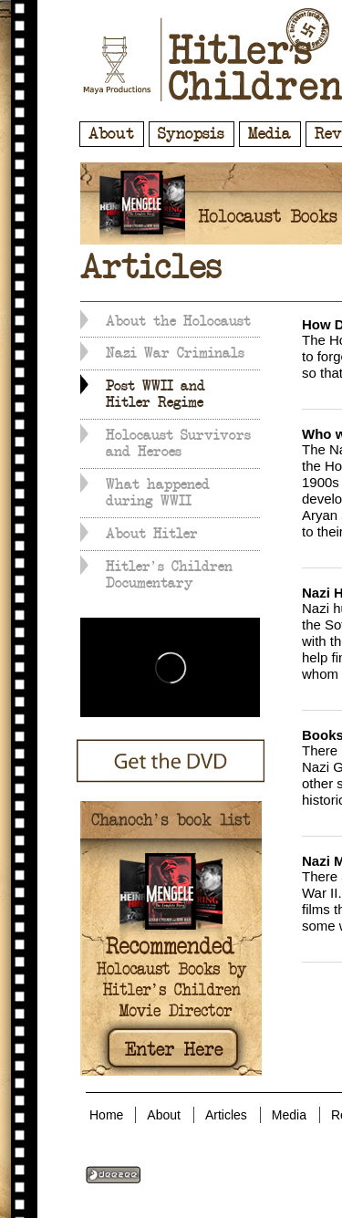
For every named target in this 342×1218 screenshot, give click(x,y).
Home (106, 1115)
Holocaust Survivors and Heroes (178, 443)
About (111, 134)
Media (269, 134)
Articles (226, 1115)
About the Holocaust (178, 321)
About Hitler (152, 533)
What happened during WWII (158, 492)
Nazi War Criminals (175, 353)
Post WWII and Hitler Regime (155, 394)
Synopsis (191, 134)
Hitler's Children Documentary (169, 574)
